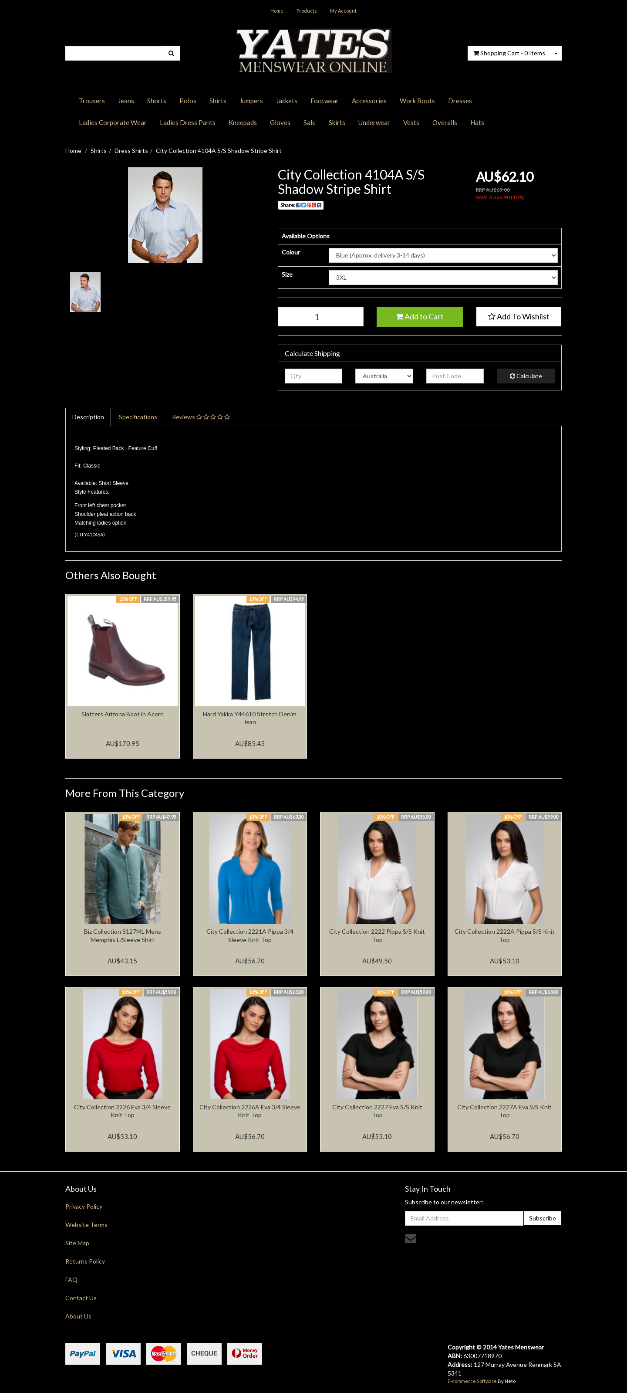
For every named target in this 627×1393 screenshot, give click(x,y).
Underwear (374, 122)
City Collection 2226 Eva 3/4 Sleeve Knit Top (122, 1110)
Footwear (324, 101)
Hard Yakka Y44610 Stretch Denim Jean (250, 717)
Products (307, 11)
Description (88, 416)
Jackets (286, 101)
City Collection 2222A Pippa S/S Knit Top (505, 935)
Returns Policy (85, 1261)
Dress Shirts (131, 150)
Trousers (92, 101)
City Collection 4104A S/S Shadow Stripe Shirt (219, 150)
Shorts (156, 101)
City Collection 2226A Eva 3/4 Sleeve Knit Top (249, 1110)
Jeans (126, 101)
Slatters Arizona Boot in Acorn (122, 714)
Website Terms (86, 1224)
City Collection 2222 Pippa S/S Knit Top (377, 935)
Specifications (138, 416)
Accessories (369, 101)
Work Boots (417, 101)
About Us (78, 1316)
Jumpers (251, 101)
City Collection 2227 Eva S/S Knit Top (377, 1110)
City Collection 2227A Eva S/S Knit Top (504, 1110)
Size (287, 274)
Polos (187, 101)
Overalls (444, 122)
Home (276, 11)
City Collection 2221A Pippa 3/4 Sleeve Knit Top (249, 935)
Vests (411, 122)
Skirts (337, 122)
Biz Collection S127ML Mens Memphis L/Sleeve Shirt (122, 935)
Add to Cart (420, 316)
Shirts (217, 101)
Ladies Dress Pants (188, 122)
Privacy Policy (83, 1206)
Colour (291, 252)
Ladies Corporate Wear (113, 122)
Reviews (201, 416)
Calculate (526, 376)
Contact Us (81, 1297)
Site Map (77, 1243)
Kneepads (243, 122)
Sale (309, 122)
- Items (509, 53)
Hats (477, 122)
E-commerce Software (472, 1381)
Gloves (280, 122)
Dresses (460, 101)
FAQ (71, 1279)
